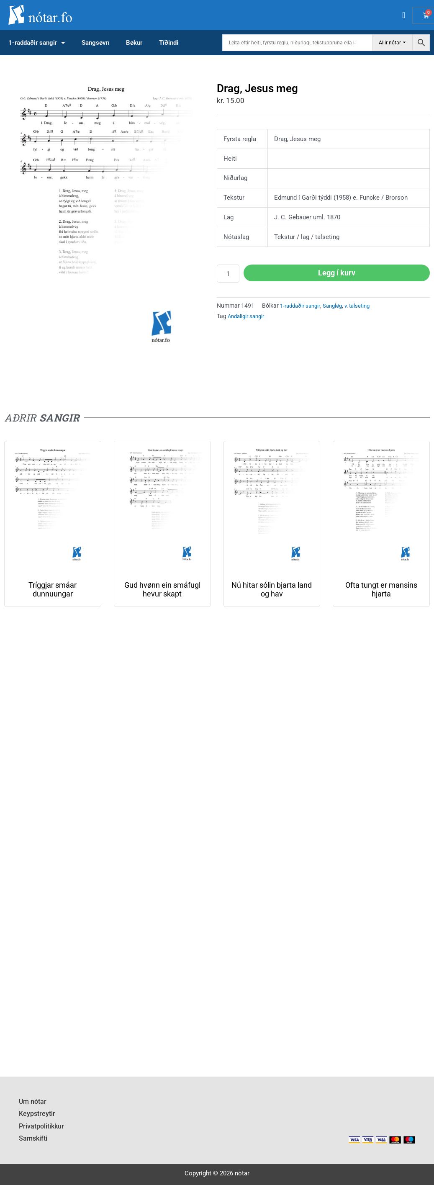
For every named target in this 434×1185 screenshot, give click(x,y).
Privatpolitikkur (40, 1127)
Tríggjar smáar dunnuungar (52, 589)
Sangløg (337, 305)
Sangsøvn (95, 42)
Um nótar (32, 1105)
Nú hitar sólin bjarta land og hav (271, 589)
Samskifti (32, 1139)
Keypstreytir (35, 1116)
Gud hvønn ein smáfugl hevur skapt (162, 589)
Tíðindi (168, 42)
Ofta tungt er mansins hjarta (381, 589)
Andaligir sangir (248, 316)
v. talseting (365, 305)
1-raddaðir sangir (36, 43)
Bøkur (134, 42)
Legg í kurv (336, 272)
